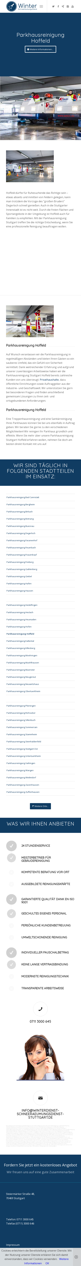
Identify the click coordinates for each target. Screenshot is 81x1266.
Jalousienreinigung (35, 1137)
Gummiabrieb (65, 1131)
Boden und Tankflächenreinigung (26, 1129)
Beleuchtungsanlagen (46, 1133)
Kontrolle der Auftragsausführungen (53, 1145)
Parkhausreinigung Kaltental (20, 641)
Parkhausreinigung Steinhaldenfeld (24, 741)
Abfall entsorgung (34, 1128)
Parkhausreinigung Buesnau (20, 526)
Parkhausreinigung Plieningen (21, 705)
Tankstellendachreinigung (55, 1129)
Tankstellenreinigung (11, 1129)
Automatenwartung (19, 1141)
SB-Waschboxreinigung (41, 1129)
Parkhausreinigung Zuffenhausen (23, 792)
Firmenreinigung (18, 1125)
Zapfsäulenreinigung (11, 1131)
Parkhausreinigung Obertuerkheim (23, 691)
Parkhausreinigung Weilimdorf (21, 777)
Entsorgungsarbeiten (12, 1139)
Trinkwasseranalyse (23, 1128)
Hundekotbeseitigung (57, 1127)
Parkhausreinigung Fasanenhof (22, 540)
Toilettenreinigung (10, 1127)
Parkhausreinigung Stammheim (22, 734)
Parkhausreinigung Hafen (19, 583)
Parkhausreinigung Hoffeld (20, 633)
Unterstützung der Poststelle (33, 1141)
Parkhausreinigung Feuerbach (21, 547)
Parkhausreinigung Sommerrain (22, 727)
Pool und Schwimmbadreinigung (55, 1136)
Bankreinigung (27, 1125)
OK (47, 1263)
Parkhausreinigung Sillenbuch (21, 720)
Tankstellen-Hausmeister (55, 1134)
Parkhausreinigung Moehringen (22, 655)
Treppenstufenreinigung (25, 1133)
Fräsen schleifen (18, 1132)
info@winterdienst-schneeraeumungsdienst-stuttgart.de (40, 1113)
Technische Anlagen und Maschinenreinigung (35, 1136)
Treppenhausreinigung (12, 1133)
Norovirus (9, 1134)
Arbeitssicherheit (33, 1143)
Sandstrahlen (9, 1132)
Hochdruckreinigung (55, 1131)
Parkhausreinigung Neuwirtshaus (23, 684)
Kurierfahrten (21, 1138)
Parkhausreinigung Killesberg (21, 648)
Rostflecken (58, 1132)
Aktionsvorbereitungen (28, 1145)
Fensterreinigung (45, 1137)
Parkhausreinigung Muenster (21, 669)
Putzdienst (63, 1133)
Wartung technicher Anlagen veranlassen (37, 1138)
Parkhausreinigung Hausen (20, 590)
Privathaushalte (49, 379)
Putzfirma (69, 1133)
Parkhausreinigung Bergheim (21, 504)
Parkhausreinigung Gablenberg (22, 569)
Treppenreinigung (67, 1132)
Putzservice (34, 1127)
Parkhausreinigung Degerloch (21, 533)
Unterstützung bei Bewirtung (13, 1145)
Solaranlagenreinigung (42, 1134)
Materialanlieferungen (54, 1138)
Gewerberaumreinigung (12, 1137)
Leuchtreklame (36, 1133)
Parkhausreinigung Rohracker (21, 712)
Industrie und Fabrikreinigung (50, 1125)
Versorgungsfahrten (66, 1138)
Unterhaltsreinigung (11, 1136)
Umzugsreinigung (67, 1134)
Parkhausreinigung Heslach (20, 612)
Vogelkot (36, 1132)
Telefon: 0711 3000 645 (20, 1219)
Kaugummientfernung (44, 1131)
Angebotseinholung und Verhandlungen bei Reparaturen (45, 1142)
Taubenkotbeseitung (11, 1128)
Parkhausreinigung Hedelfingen (22, 605)
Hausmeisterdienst (24, 1137)
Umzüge (20, 1139)
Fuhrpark (17, 1142)
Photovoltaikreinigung (29, 1134)
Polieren (26, 1132)
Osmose (19, 1136)
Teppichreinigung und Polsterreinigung (27, 1131)
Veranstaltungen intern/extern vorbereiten (35, 1139)
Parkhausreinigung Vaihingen (21, 763)
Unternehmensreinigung (44, 1127)
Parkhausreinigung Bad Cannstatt (23, 497)
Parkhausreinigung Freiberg (20, 562)
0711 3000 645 (40, 1021)
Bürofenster (56, 1133)
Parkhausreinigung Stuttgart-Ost (22, 748)
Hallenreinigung (44, 1128)
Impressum (13, 1245)
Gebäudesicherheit (23, 1143)
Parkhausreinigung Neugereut (21, 676)
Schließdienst (38, 1145)
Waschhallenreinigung (68, 1129)
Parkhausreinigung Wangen (20, 770)
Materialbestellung (25, 1142)
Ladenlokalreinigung (64, 1125)
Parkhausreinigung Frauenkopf (22, 554)
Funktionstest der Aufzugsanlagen (47, 1143)
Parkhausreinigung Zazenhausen (23, 784)
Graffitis (30, 1132)
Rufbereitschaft (62, 1143)
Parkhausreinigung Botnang (20, 518)
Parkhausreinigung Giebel (19, 576)
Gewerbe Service (20, 1127)
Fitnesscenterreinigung (57, 1137)
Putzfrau (28, 1127)
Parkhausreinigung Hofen (19, 626)
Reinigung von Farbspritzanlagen (57, 1128)
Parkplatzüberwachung (23, 1146)
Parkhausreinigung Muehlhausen (23, 662)
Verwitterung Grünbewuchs (46, 1132)
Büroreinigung (9, 1125)
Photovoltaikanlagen (17, 1134)
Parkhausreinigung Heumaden (21, 619)
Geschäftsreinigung (36, 1125)
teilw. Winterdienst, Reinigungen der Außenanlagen (42, 1146)
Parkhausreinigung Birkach (20, 511)
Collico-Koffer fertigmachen (49, 1141)
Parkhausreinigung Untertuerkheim (24, 756)
